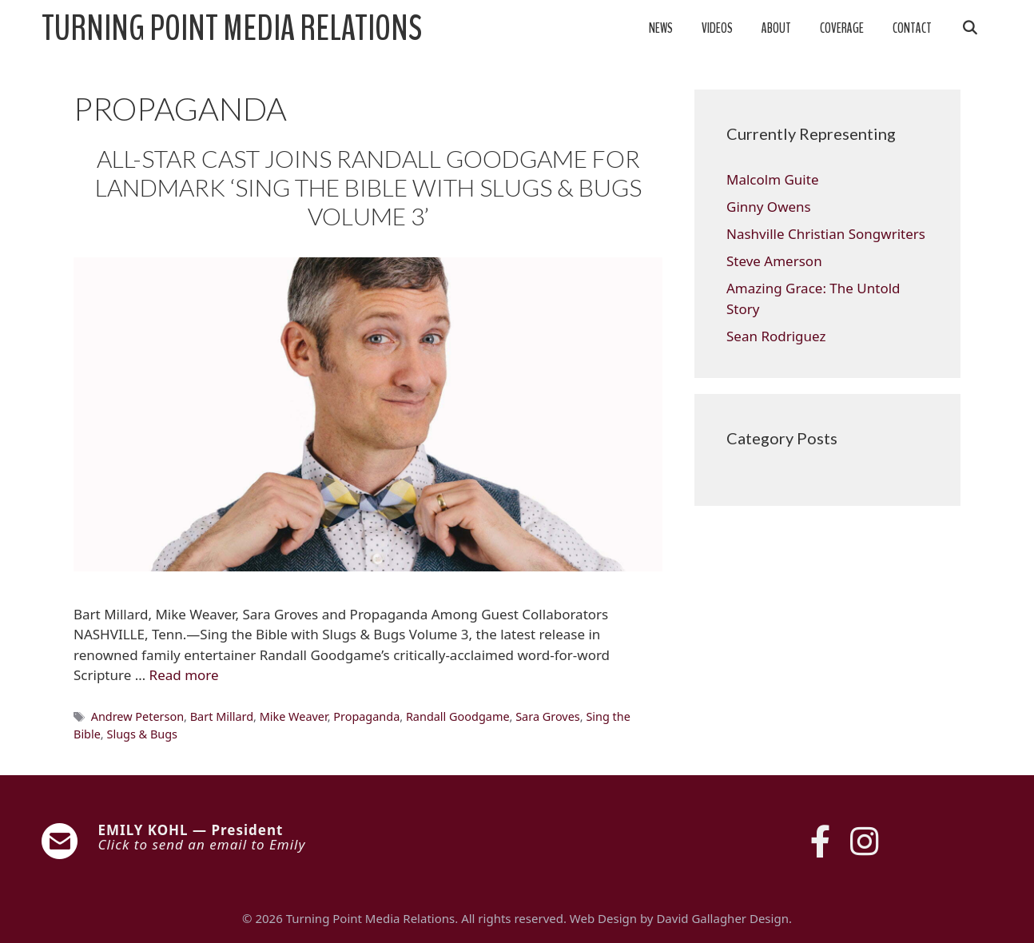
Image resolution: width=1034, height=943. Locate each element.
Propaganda (366, 716)
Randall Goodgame (458, 716)
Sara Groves (547, 716)
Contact (912, 28)
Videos (717, 28)
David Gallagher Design (722, 918)
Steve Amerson (774, 261)
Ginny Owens (768, 206)
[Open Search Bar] (969, 29)
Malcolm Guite (772, 179)
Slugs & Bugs (141, 734)
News (661, 28)
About (776, 28)
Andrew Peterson (137, 716)
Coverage (842, 28)
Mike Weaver (294, 716)
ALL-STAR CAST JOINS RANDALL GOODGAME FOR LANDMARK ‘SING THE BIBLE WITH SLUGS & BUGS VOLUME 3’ (368, 187)
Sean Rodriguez (775, 336)
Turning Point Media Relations (232, 29)
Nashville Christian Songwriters (825, 234)
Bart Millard (221, 716)
